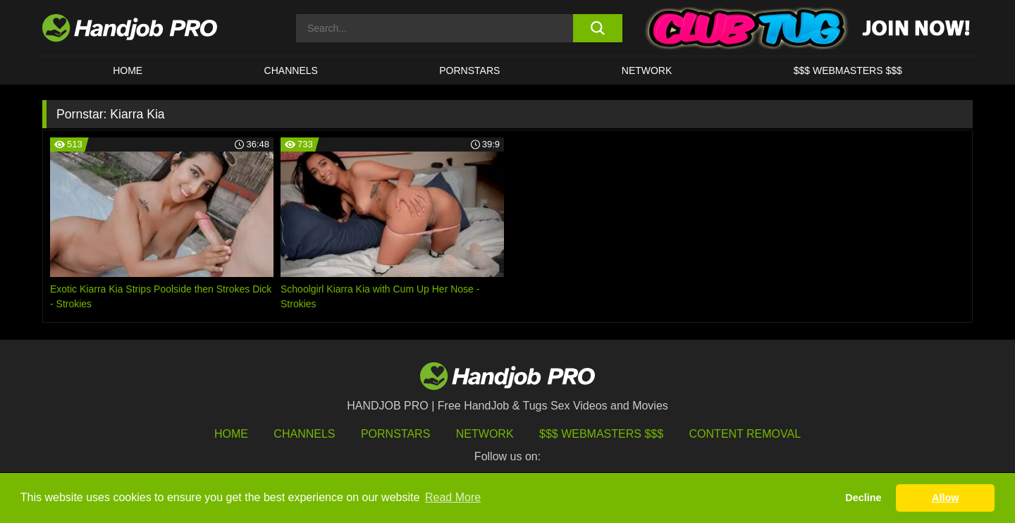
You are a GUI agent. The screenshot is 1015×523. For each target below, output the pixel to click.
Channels (304, 434)
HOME (127, 70)
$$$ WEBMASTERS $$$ (848, 70)
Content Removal (745, 434)
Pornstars (469, 70)
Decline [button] (863, 497)
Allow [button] (945, 497)
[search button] (597, 28)
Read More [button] (453, 497)
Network (647, 70)
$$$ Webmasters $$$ (601, 434)
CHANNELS (291, 70)
